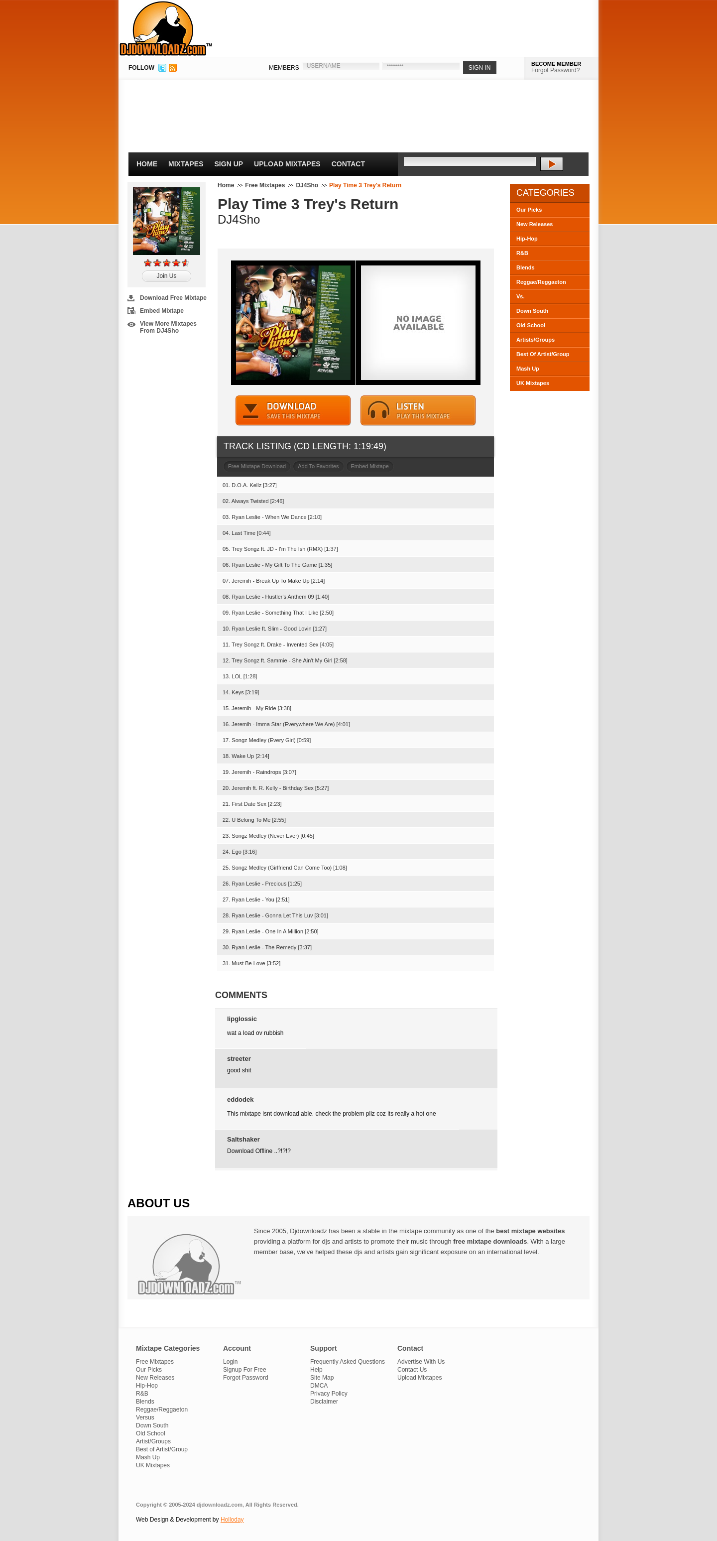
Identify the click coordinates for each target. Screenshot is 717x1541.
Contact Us (412, 1369)
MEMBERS (284, 67)
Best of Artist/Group (162, 1449)
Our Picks (529, 210)
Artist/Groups (153, 1441)
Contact (348, 164)
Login (230, 1361)
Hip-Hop (527, 239)
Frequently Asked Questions (347, 1361)
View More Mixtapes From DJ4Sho (168, 327)
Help (316, 1369)
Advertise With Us (421, 1361)
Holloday (232, 1519)
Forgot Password (245, 1377)
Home (146, 164)
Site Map (322, 1377)
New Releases (534, 224)
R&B (522, 253)
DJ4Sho (307, 185)
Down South (532, 311)
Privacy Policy (329, 1393)
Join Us (166, 275)
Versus (145, 1417)
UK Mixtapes (532, 383)
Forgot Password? (555, 70)
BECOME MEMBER (556, 64)
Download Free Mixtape (173, 297)
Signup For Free (244, 1369)
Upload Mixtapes (287, 164)
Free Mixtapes (265, 185)
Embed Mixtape (162, 310)
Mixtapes (186, 164)
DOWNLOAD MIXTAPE (293, 410)
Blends (525, 267)
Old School (530, 325)
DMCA (319, 1385)
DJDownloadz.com (166, 28)
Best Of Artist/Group (543, 354)
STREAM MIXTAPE (418, 410)
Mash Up (527, 369)
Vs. (520, 296)
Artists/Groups (535, 340)
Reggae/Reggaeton (541, 282)
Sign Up (229, 164)
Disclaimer (324, 1401)
